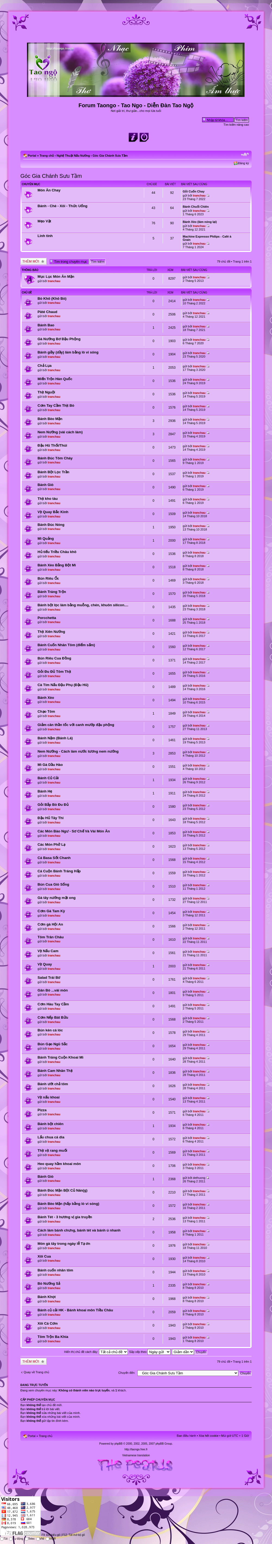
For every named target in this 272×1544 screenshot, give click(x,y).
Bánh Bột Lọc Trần (53, 472)
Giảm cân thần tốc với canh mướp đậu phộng (76, 725)
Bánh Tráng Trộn (52, 592)
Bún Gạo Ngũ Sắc (53, 1044)
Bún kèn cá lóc (50, 1030)
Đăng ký (243, 163)
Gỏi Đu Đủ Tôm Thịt (54, 672)
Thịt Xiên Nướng (51, 632)
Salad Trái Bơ (49, 977)
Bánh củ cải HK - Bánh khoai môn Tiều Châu (75, 1310)
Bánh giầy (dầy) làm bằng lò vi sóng (68, 352)
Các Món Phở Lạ (51, 844)
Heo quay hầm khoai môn (59, 1164)
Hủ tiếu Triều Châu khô (57, 552)
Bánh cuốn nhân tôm (55, 1270)
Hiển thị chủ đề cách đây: (96, 1351)
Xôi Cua (44, 1256)
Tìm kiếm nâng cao (236, 124)
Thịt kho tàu (48, 499)
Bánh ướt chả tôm (53, 1084)
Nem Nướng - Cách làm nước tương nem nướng (78, 751)
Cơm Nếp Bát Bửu (53, 1017)
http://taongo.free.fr (136, 1449)
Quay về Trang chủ (36, 1372)
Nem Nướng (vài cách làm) (60, 432)
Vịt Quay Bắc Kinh (53, 512)
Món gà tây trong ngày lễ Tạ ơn (64, 1244)
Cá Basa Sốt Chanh (54, 858)
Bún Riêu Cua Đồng (54, 658)
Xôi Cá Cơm (48, 1323)
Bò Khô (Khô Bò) (52, 298)
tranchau (199, 195)
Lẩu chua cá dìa (51, 1137)
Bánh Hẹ (45, 791)
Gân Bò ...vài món (53, 990)
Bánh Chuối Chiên (196, 206)
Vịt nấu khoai (49, 1097)
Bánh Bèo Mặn (50, 419)
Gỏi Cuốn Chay (194, 191)
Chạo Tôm (46, 711)
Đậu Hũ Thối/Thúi (52, 445)
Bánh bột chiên (50, 1124)
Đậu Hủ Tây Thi (51, 818)
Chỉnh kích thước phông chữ (245, 154)
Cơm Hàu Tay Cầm (53, 1004)
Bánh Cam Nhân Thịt (55, 1071)
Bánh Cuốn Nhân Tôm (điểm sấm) (66, 645)
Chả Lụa (45, 366)
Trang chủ (46, 155)
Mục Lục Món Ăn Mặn (56, 276)
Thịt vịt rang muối (52, 1150)
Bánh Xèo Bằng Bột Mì (57, 565)
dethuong (199, 1177)
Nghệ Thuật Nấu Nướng (73, 155)
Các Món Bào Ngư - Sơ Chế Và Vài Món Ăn (74, 831)
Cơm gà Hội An (50, 924)
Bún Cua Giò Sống (53, 884)
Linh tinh (45, 236)
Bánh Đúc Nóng (51, 525)
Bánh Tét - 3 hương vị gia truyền (65, 1217)
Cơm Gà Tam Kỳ (51, 911)
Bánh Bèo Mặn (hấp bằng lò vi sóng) (68, 1204)
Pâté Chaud (47, 312)
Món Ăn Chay (49, 190)
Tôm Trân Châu (51, 937)
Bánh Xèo (46, 698)
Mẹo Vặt (44, 221)
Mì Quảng (46, 538)
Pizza (42, 1110)
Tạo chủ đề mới (33, 261)
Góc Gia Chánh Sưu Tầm (110, 155)
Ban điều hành (186, 1435)
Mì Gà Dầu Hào (50, 765)
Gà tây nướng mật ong (57, 898)
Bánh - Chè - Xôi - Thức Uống (62, 206)
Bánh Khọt (47, 1297)
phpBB (118, 1443)
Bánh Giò (46, 485)
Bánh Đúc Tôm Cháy (55, 458)
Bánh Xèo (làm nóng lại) (200, 221)
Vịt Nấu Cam (48, 951)
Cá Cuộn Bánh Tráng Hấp (59, 871)
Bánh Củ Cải (48, 778)
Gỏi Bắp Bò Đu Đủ (53, 805)
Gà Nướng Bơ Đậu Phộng (59, 339)
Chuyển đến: (126, 1372)
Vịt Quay (45, 964)
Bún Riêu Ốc (48, 578)
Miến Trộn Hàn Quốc (55, 379)
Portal (32, 155)
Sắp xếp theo (150, 1351)
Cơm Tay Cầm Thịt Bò (56, 405)
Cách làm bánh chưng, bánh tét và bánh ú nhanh (79, 1230)
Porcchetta (47, 618)
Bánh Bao (46, 325)
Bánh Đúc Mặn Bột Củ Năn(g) (62, 1190)
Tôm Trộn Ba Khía (53, 1337)
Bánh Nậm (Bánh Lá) (55, 738)
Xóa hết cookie (209, 1435)
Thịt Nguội (46, 392)
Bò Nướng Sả (49, 1283)
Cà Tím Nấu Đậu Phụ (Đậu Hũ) (63, 685)
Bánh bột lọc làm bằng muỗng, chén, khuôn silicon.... (83, 605)
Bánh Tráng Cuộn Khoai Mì (60, 1057)
